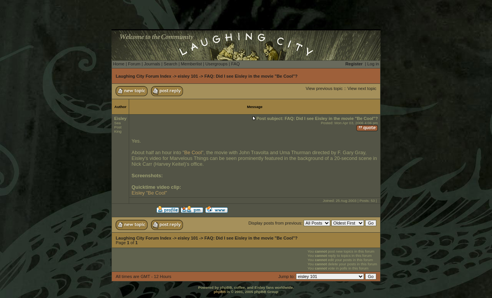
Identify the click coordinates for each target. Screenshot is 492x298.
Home (119, 64)
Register (354, 64)
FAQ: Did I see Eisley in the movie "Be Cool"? (251, 76)
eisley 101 (188, 76)
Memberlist (191, 64)
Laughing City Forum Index (143, 76)
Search (170, 64)
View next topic (361, 88)
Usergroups (216, 64)
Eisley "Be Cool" (149, 193)
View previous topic (324, 88)
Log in (373, 64)
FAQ (235, 64)
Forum (134, 64)
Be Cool (193, 152)
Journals (152, 64)
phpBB (220, 292)
